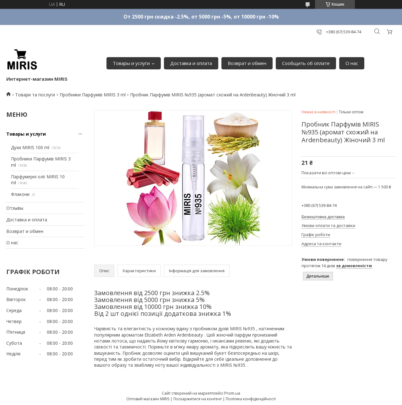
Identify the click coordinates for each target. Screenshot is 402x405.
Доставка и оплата (191, 63)
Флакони (20, 194)
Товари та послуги (35, 95)
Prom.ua (232, 393)
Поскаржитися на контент (197, 399)
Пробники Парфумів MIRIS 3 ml (93, 95)
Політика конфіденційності (251, 399)
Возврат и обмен (247, 63)
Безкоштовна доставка (323, 216)
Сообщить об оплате (306, 63)
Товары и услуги (131, 63)
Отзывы (14, 208)
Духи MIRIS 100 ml (30, 147)
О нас (351, 63)
